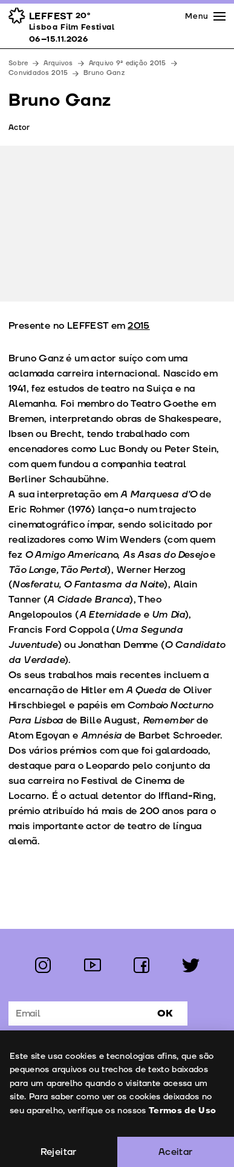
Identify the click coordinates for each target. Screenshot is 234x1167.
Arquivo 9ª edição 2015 (127, 63)
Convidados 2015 (38, 72)
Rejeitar (59, 1152)
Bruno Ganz (104, 72)
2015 (139, 325)
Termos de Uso (182, 1110)
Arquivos (58, 63)
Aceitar (175, 1152)
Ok (165, 1013)
